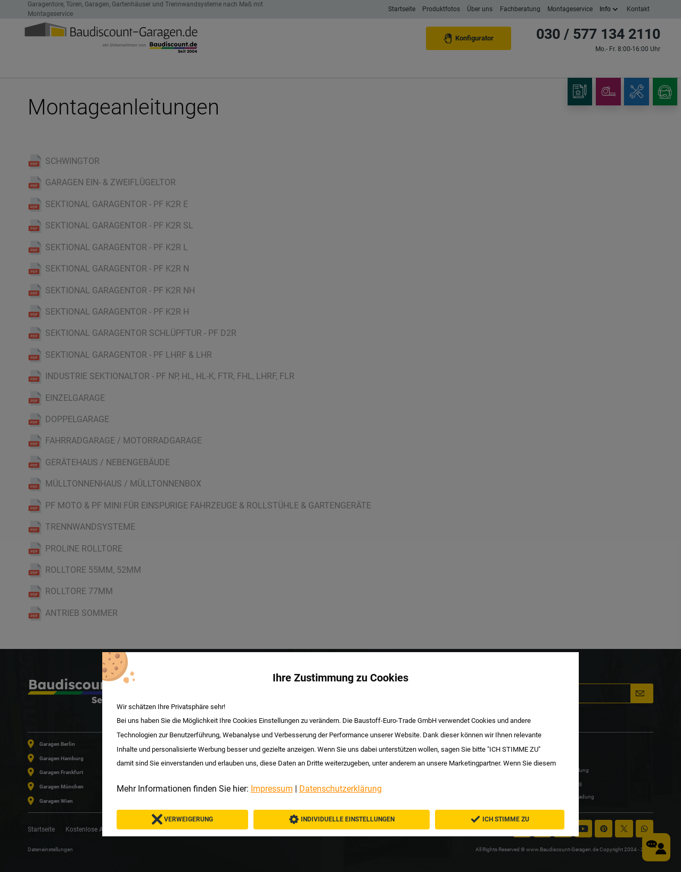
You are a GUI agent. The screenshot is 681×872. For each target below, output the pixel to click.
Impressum (272, 789)
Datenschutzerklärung (340, 789)
